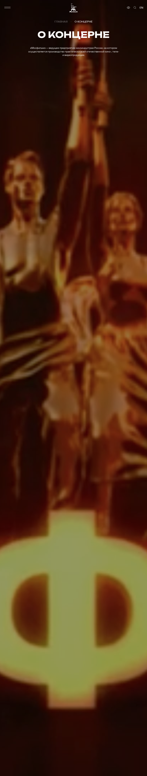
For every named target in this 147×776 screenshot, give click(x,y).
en (141, 7)
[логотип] (73, 7)
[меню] (7, 7)
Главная (61, 21)
